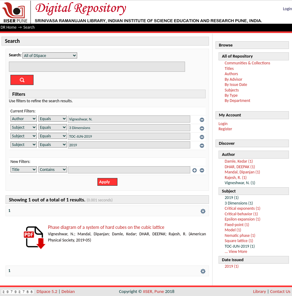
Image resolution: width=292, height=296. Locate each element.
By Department (237, 100)
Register (225, 129)
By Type (231, 95)
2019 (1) (232, 266)
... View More (236, 251)
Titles (229, 68)
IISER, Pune (153, 291)
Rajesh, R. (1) (236, 177)
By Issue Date (236, 84)
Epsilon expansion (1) (242, 219)
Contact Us (280, 291)
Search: (15, 55)
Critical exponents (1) (242, 208)
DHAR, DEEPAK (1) (240, 166)
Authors (231, 73)
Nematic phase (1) (240, 235)
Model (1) (233, 230)
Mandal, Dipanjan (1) (242, 172)
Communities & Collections (247, 63)
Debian (68, 291)
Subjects (232, 90)
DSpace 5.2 (47, 291)
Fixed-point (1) (237, 224)
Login (287, 8)
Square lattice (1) (239, 240)
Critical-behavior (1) (241, 214)
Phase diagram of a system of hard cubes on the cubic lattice (106, 227)
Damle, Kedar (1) (239, 161)
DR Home (9, 27)
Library (259, 291)
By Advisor (234, 79)
